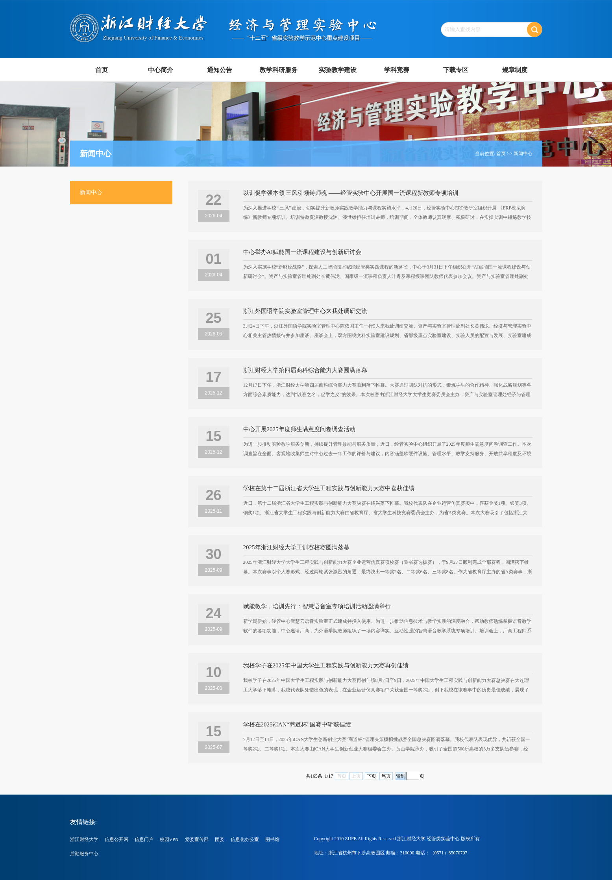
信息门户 (144, 839)
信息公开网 (116, 839)
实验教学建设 (338, 70)
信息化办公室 (245, 839)
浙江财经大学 (84, 839)
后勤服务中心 (84, 853)
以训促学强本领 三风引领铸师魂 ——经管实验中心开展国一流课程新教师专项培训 (351, 193)
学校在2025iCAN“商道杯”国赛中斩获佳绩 (297, 724)
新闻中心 (523, 153)
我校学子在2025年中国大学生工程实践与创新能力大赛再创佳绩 (326, 665)
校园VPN (169, 839)
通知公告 (219, 70)
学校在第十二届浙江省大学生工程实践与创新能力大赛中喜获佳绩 (328, 488)
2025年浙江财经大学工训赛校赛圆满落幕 (296, 547)
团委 (219, 839)
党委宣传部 (197, 839)
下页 (371, 776)
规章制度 (514, 70)
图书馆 (272, 839)
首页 (101, 70)
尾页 (386, 776)
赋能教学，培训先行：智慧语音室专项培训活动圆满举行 (317, 606)
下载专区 (455, 70)
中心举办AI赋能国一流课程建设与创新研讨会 (302, 252)
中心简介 (160, 70)
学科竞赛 (396, 70)
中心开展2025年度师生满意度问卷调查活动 (299, 429)
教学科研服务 (279, 70)
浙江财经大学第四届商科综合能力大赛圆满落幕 (305, 370)
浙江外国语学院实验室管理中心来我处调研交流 (305, 311)
